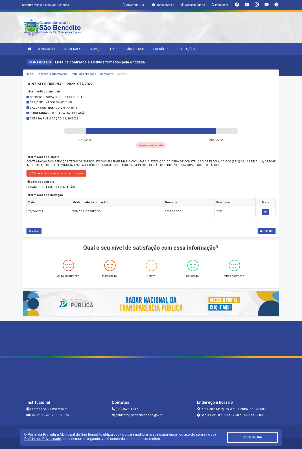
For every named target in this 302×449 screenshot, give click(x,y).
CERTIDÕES (160, 49)
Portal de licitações (83, 74)
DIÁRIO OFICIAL (135, 49)
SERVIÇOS (97, 49)
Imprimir (266, 230)
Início (30, 74)
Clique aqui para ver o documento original (56, 173)
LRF (114, 49)
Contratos (106, 74)
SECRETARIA (73, 49)
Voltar (34, 230)
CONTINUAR (252, 437)
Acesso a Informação (52, 74)
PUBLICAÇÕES (186, 49)
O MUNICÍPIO (47, 49)
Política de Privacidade (42, 439)
